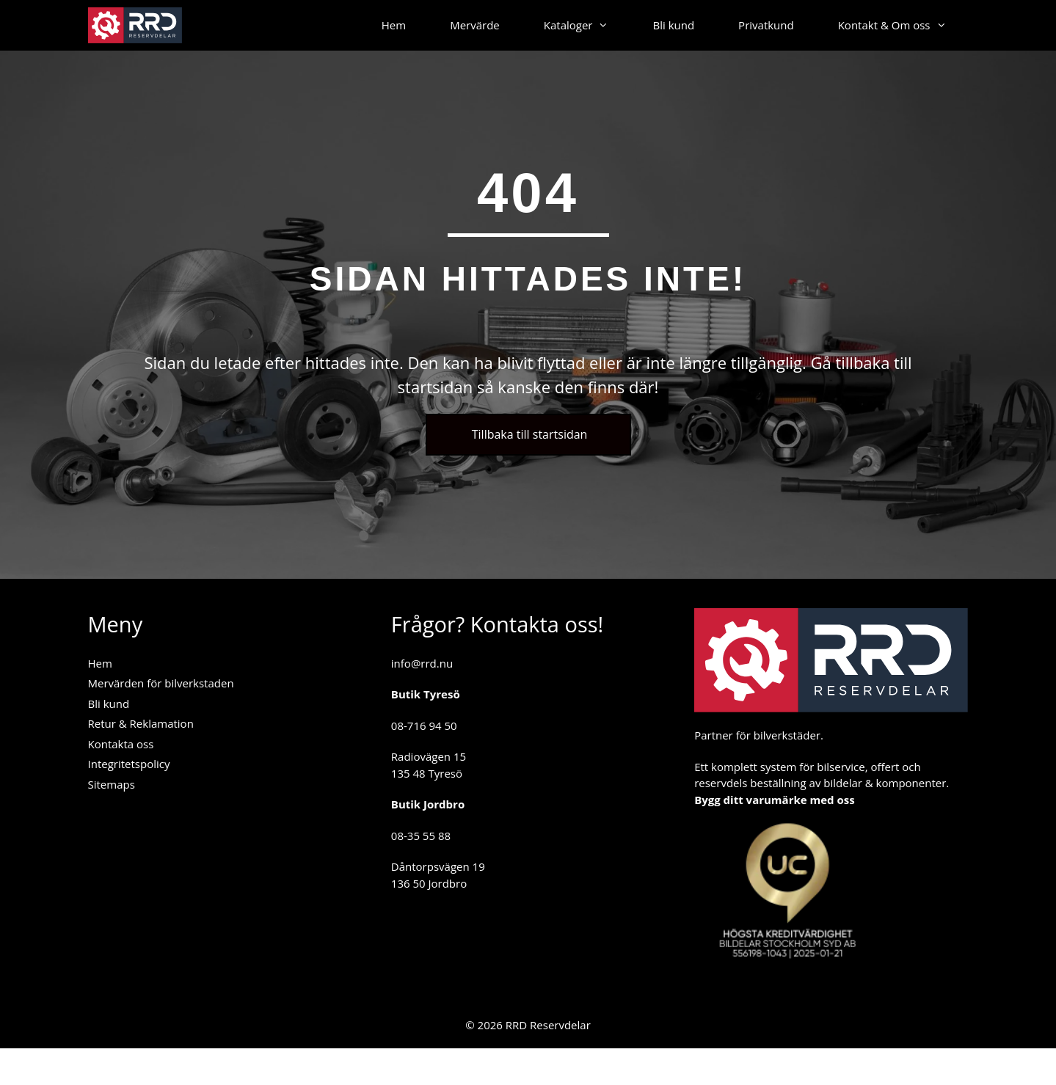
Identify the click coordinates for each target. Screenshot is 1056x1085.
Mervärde (475, 25)
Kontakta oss (121, 744)
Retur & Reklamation (141, 723)
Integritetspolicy (129, 763)
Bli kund (673, 25)
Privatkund (766, 25)
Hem (394, 25)
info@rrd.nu (422, 663)
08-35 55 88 (421, 835)
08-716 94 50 (424, 725)
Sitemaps (111, 784)
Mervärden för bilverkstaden (161, 683)
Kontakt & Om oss (903, 25)
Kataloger (587, 25)
